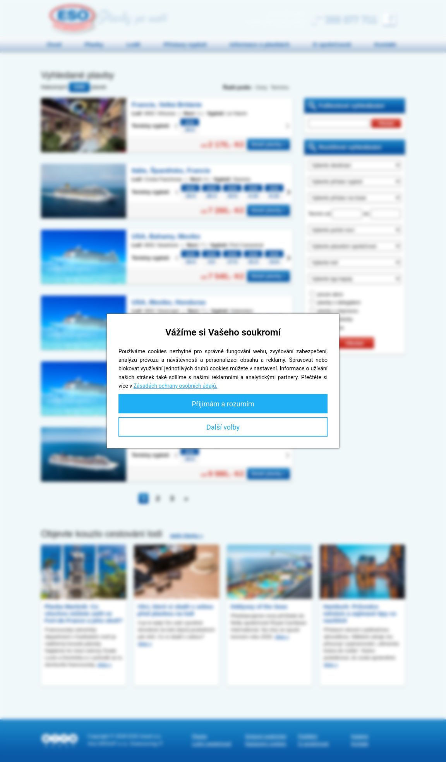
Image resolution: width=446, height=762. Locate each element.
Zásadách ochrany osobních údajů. (176, 386)
